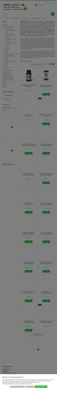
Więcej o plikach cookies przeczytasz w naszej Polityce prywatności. (17, 383)
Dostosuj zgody (30, 386)
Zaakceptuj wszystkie (41, 386)
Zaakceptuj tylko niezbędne (17, 386)
